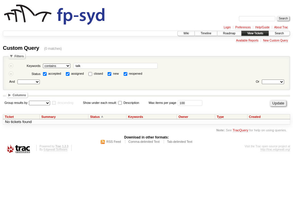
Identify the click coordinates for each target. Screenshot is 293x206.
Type (220, 116)
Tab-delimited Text (179, 141)
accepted (54, 73)
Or (257, 81)
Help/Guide (262, 27)
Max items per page (162, 102)
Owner (183, 116)
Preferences (243, 27)
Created (255, 116)
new (116, 73)
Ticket (9, 116)
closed (98, 73)
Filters (19, 56)
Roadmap (229, 33)
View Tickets (255, 33)
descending (65, 102)
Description (128, 102)
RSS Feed (113, 141)
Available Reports (247, 40)
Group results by (16, 102)
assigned (77, 73)
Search (279, 33)
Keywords (33, 66)
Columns (19, 95)
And (12, 81)
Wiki (186, 33)
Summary (48, 116)
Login (227, 27)
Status (35, 74)
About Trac (281, 27)
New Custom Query (275, 40)
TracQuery (240, 130)
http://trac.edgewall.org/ (275, 149)
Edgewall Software (55, 149)
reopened (135, 73)
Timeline (206, 33)
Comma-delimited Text (144, 141)
